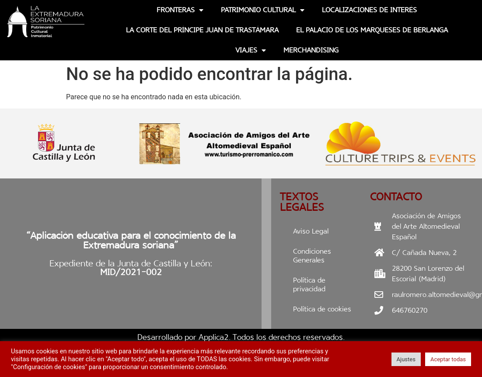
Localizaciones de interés (369, 10)
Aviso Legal (310, 231)
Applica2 (214, 337)
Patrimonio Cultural (262, 10)
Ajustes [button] (406, 359)
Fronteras (180, 10)
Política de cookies (322, 309)
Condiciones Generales (312, 255)
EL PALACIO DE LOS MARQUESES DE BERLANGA (372, 30)
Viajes (250, 50)
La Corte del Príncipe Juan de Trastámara (202, 30)
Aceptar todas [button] (448, 359)
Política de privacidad (309, 284)
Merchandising (311, 50)
